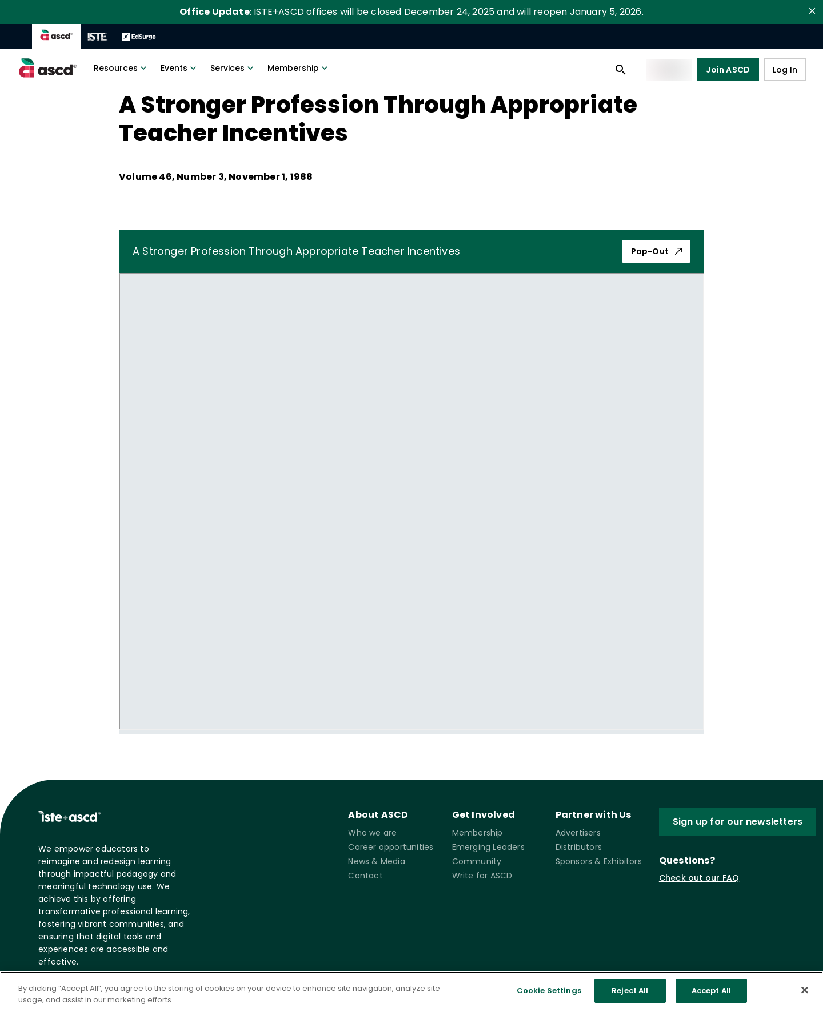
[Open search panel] (621, 70)
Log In (785, 70)
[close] (812, 11)
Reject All (630, 990)
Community (477, 861)
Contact (365, 875)
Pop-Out (656, 251)
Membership (298, 68)
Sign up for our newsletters (737, 822)
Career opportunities (390, 847)
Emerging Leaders (488, 847)
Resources (121, 68)
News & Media (376, 861)
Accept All (711, 990)
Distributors (579, 847)
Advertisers (578, 832)
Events (180, 68)
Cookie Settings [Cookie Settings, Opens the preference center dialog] (549, 990)
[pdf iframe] (411, 501)
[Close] (804, 989)
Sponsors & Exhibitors (599, 861)
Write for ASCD (482, 875)
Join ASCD (728, 69)
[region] (411, 991)
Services (233, 68)
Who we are (372, 832)
